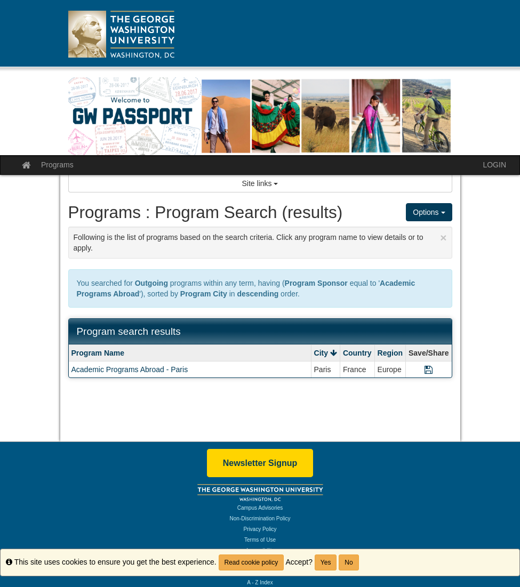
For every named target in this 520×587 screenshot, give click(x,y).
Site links (260, 183)
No (349, 562)
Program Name (98, 353)
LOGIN (494, 164)
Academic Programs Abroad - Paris (129, 369)
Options (429, 212)
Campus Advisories (260, 508)
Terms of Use (260, 540)
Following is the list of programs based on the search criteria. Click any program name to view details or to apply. (260, 241)
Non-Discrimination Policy (260, 518)
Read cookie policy (251, 562)
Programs (57, 164)
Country (357, 353)
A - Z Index (260, 582)
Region (390, 353)
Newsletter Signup (260, 463)
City (325, 353)
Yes (326, 562)
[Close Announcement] (443, 237)
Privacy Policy (259, 529)
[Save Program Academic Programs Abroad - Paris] (429, 369)
